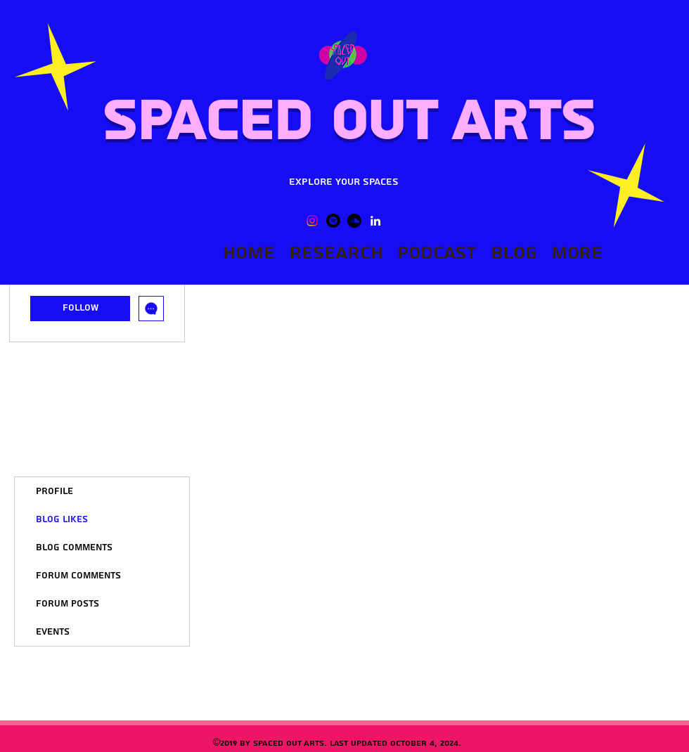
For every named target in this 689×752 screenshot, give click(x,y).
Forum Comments (78, 575)
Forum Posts (67, 603)
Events (53, 631)
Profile (54, 491)
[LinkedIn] (375, 221)
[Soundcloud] (354, 221)
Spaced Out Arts (347, 122)
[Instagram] (312, 221)
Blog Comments (74, 547)
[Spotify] (333, 221)
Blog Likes (62, 519)
